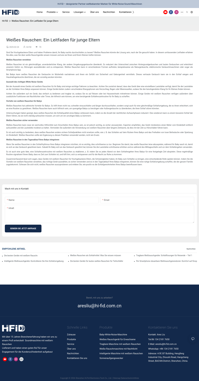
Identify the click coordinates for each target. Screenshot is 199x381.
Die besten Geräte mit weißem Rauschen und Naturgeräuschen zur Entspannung (20, 255)
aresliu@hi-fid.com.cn (166, 344)
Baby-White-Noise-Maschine (113, 334)
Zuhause (71, 334)
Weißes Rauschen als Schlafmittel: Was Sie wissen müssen (95, 255)
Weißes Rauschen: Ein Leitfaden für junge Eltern (35, 21)
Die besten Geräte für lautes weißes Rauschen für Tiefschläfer (96, 261)
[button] (133, 12)
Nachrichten (191, 249)
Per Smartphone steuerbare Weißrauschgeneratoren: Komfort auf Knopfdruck (166, 261)
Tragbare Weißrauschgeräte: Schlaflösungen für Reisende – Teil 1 (164, 255)
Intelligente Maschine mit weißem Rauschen (121, 353)
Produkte (71, 339)
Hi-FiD (5, 21)
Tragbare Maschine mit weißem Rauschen (120, 344)
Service (70, 344)
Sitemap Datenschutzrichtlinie (126, 378)
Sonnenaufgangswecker (111, 358)
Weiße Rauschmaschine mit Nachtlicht (118, 348)
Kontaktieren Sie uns (77, 358)
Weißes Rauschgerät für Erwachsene (117, 339)
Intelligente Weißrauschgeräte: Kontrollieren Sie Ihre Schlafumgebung (34, 261)
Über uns (71, 348)
